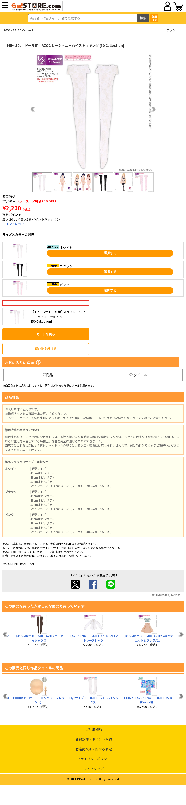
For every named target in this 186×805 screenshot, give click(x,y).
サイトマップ (94, 768)
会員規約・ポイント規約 (94, 739)
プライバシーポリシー (93, 758)
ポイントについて (15, 224)
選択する (110, 253)
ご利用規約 (93, 729)
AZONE (9, 30)
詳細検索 (154, 18)
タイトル (138, 375)
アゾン (171, 30)
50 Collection (28, 30)
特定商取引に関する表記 (94, 749)
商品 (48, 375)
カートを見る (45, 334)
